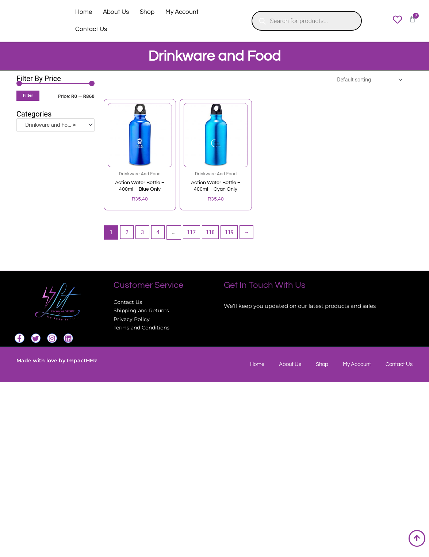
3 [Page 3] (143, 234)
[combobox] (55, 125)
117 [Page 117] (194, 234)
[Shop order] (366, 80)
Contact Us (91, 29)
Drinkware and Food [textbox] (48, 125)
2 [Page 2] (127, 234)
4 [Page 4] (159, 234)
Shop (147, 12)
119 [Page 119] (234, 234)
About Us (116, 12)
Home (83, 12)
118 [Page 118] (214, 234)
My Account (182, 12)
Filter (28, 95)
